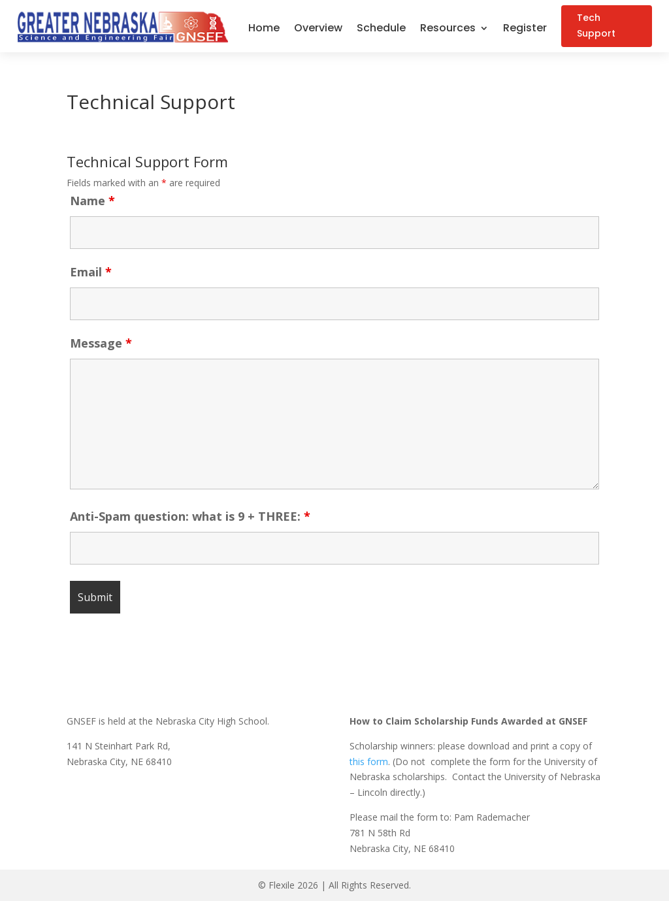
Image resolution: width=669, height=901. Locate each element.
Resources (448, 29)
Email (91, 272)
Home (264, 29)
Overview (318, 29)
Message (101, 343)
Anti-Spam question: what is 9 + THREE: (190, 516)
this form (369, 761)
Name (92, 200)
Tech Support (598, 25)
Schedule (381, 29)
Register (525, 29)
